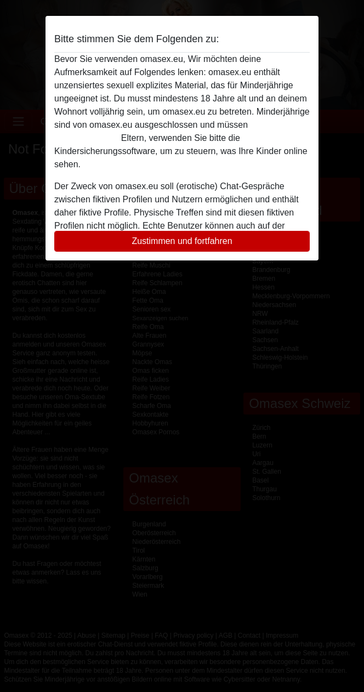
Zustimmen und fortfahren (182, 241)
